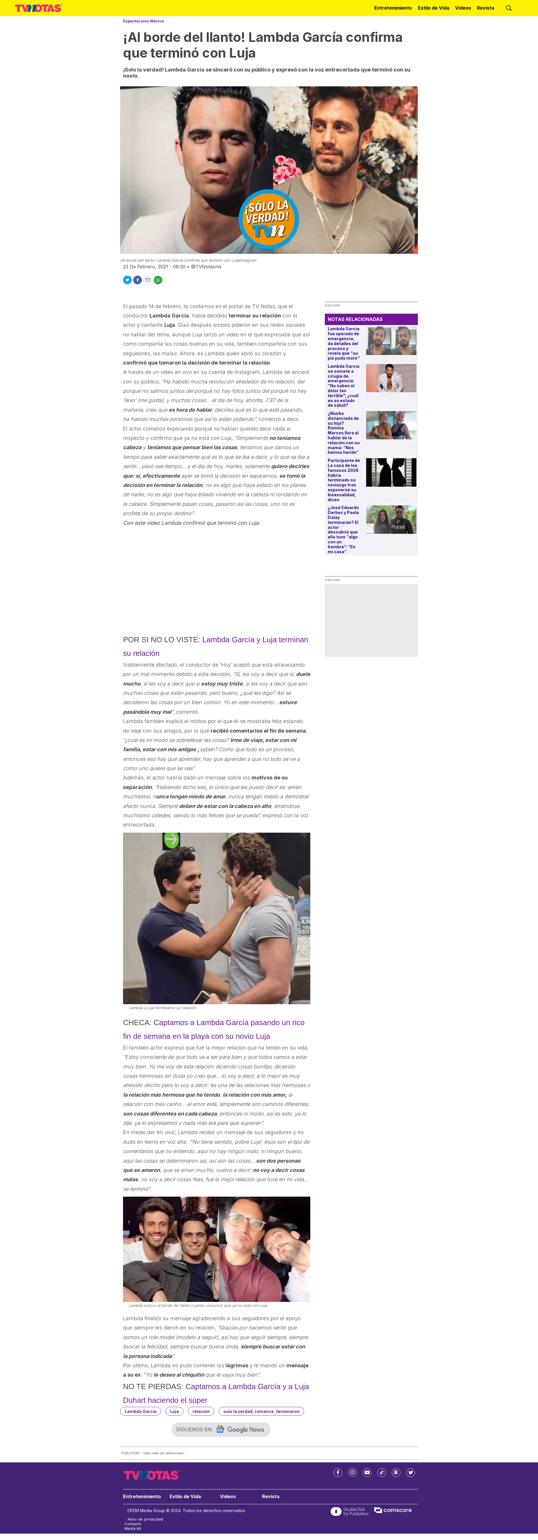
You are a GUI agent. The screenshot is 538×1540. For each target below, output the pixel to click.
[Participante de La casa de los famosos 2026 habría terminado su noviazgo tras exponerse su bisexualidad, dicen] (391, 472)
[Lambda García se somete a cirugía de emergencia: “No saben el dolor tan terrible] (391, 378)
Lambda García (140, 1411)
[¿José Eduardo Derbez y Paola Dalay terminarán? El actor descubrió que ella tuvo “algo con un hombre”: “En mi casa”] (391, 519)
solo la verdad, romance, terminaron (261, 1411)
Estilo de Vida (433, 8)
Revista (485, 8)
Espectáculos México (143, 21)
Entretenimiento (393, 8)
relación (201, 1411)
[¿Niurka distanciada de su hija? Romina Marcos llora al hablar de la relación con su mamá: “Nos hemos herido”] (391, 425)
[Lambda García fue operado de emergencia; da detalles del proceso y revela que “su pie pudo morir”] (391, 340)
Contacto (132, 1524)
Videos (463, 8)
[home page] (39, 8)
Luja (174, 1411)
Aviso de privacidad (145, 1519)
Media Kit (132, 1528)
